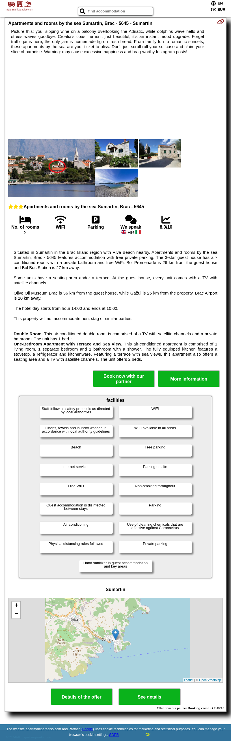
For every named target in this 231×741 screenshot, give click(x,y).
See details (149, 697)
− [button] (16, 614)
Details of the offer (81, 697)
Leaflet (188, 680)
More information (188, 379)
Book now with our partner (123, 379)
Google (87, 729)
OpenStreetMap (210, 680)
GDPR (114, 735)
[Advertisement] (115, 96)
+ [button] (16, 606)
